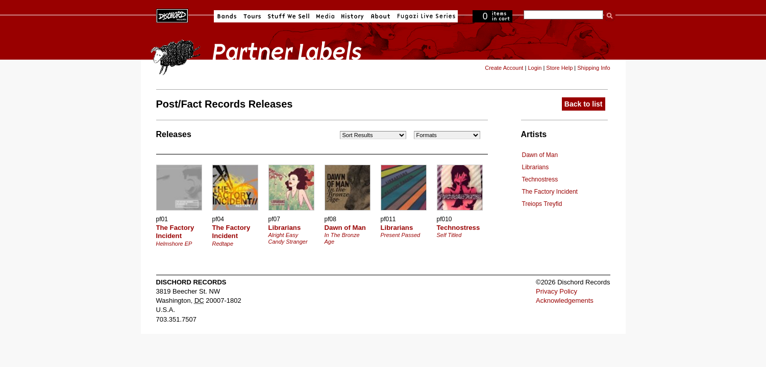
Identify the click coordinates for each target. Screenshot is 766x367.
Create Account (504, 68)
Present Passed (401, 235)
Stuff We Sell (288, 16)
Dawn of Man (540, 155)
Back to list (583, 104)
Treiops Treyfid (542, 203)
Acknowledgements (565, 300)
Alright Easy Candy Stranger (288, 238)
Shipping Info (593, 68)
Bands (226, 16)
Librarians (535, 167)
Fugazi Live (425, 16)
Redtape (223, 244)
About (380, 16)
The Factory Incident (550, 191)
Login (534, 68)
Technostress (540, 179)
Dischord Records (172, 15)
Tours (252, 16)
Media (325, 16)
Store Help (559, 68)
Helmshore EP (174, 244)
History (352, 16)
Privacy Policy (556, 291)
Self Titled (449, 235)
